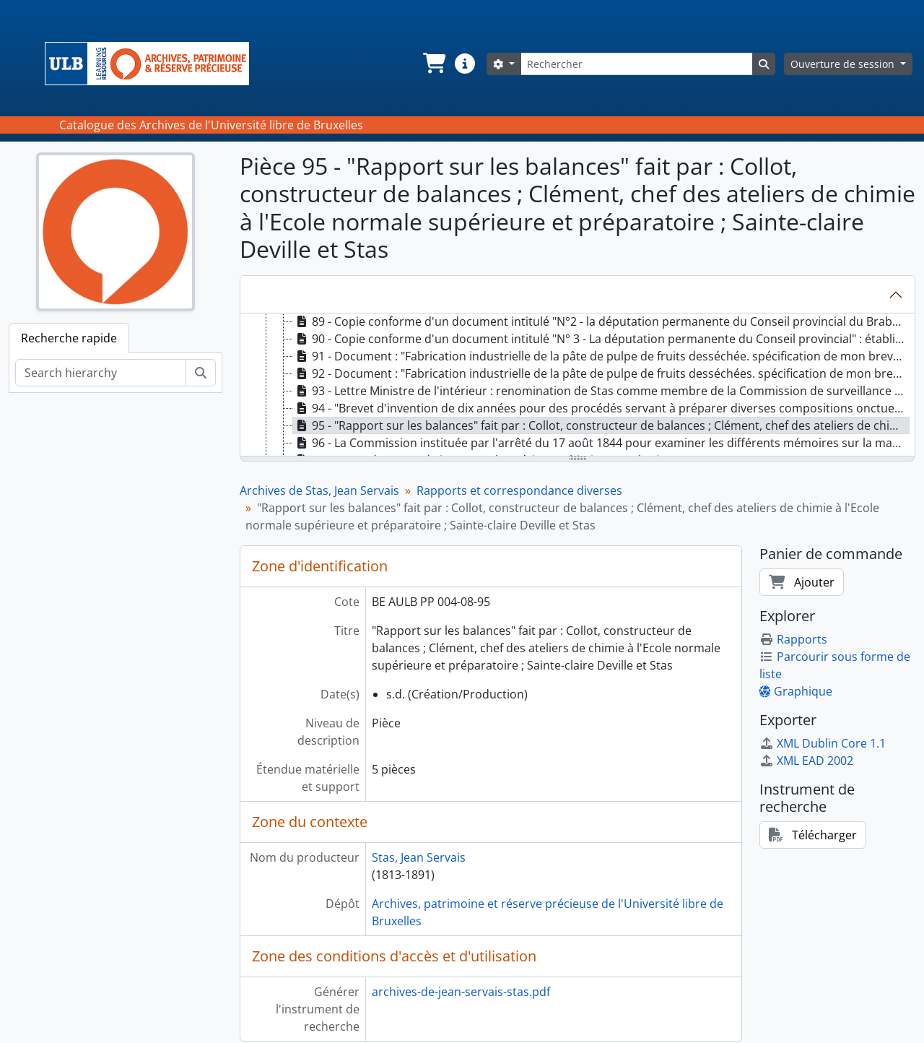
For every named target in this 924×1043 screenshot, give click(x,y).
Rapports (793, 639)
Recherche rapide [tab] (69, 338)
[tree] (577, 385)
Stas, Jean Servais (419, 857)
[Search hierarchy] (100, 372)
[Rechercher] (636, 64)
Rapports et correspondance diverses (519, 490)
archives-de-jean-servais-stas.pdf (461, 992)
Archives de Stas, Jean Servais (319, 490)
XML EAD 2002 (806, 761)
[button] (433, 63)
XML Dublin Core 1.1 (822, 743)
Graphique (795, 691)
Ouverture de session (843, 64)
